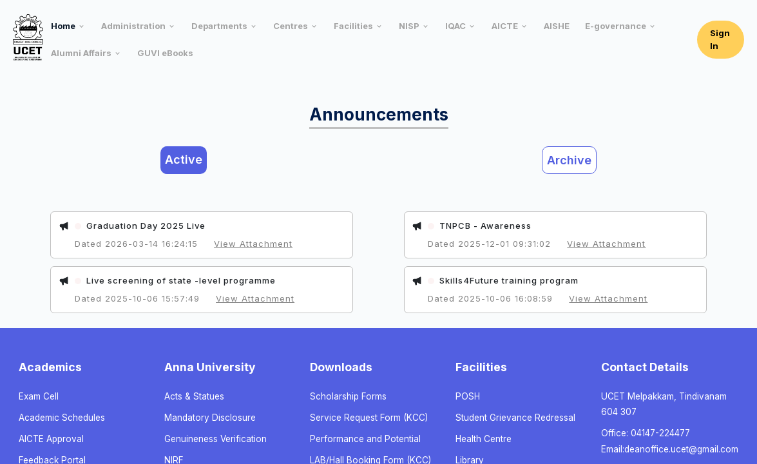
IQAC (455, 26)
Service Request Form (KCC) (369, 417)
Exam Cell (39, 396)
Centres (290, 26)
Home (63, 26)
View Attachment (253, 243)
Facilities (353, 26)
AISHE (557, 26)
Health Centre (483, 439)
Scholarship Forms (348, 396)
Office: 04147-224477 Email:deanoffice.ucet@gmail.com (669, 441)
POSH (467, 396)
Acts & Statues (194, 396)
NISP (409, 26)
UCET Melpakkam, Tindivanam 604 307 (664, 404)
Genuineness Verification (215, 439)
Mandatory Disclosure (210, 417)
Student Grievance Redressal (515, 417)
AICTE (505, 26)
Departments (219, 26)
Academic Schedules (62, 417)
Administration (133, 26)
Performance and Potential (365, 439)
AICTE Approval (51, 439)
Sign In (720, 39)
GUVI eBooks (165, 53)
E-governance (615, 26)
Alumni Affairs (81, 53)
